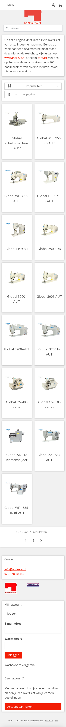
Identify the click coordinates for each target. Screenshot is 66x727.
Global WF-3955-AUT (16, 198)
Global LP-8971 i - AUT (49, 198)
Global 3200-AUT (16, 349)
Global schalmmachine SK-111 (17, 143)
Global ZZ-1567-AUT (49, 457)
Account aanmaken (20, 707)
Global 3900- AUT (16, 299)
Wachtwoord (14, 639)
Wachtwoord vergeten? (20, 665)
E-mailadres (13, 623)
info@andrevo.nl (15, 569)
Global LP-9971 (16, 249)
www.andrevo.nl (14, 58)
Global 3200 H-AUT (49, 351)
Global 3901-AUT (49, 296)
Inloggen (13, 655)
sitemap (49, 720)
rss (56, 720)
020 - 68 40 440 (14, 574)
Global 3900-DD (49, 249)
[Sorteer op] (33, 86)
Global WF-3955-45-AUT (49, 140)
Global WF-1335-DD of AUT (16, 510)
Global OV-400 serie (16, 404)
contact (42, 58)
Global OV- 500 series (49, 404)
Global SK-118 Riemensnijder (16, 457)
